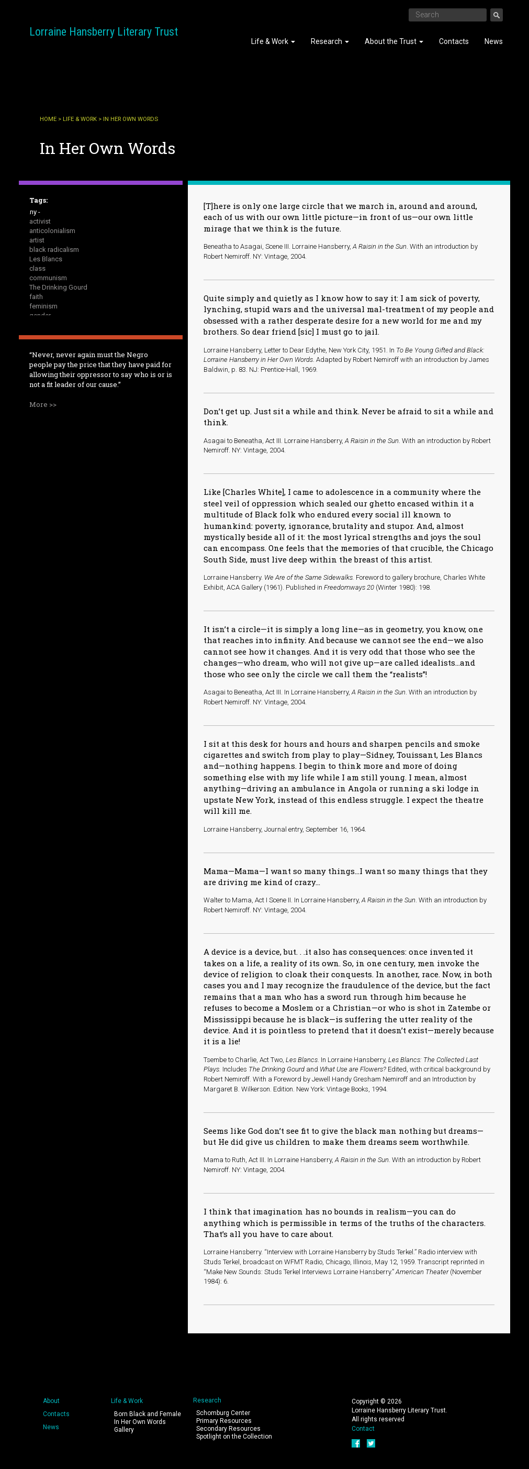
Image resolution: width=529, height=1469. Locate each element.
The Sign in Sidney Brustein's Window (85, 381)
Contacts (454, 41)
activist (40, 221)
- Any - (30, 212)
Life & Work (273, 41)
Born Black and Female (147, 1414)
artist (36, 240)
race (35, 353)
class (37, 268)
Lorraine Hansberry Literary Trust (103, 31)
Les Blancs (45, 259)
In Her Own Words (140, 1422)
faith (36, 297)
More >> (43, 507)
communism (48, 278)
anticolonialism (52, 231)
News (494, 41)
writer (37, 410)
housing (41, 325)
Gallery (124, 1429)
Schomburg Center (223, 1413)
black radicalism (54, 249)
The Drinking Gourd (58, 287)
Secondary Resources (228, 1428)
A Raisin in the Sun (57, 363)
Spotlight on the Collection (234, 1436)
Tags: (38, 200)
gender (40, 315)
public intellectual (55, 344)
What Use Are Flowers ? (65, 400)
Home (48, 119)
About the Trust (394, 41)
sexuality (42, 372)
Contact (363, 1428)
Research (330, 41)
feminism (43, 306)
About (51, 1401)
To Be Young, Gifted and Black (74, 391)
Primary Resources (224, 1420)
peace (38, 334)
